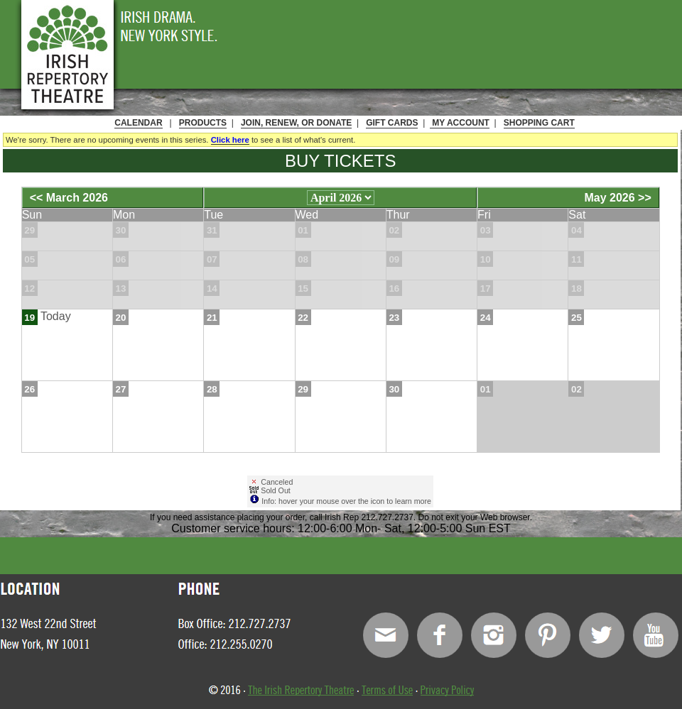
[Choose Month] (340, 197)
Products (203, 123)
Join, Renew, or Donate (296, 123)
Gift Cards (392, 123)
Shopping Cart (539, 123)
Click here (230, 140)
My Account (459, 123)
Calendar (138, 123)
